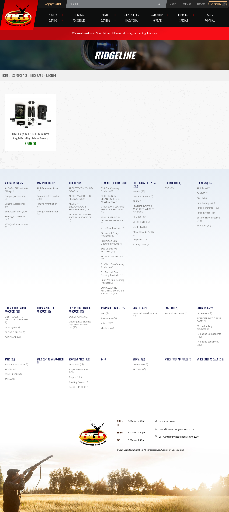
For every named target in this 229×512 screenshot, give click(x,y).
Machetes (107, 328)
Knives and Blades (113, 308)
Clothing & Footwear (144, 184)
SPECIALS (139, 369)
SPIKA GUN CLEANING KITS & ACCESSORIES (112, 209)
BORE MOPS (13, 337)
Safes (210, 15)
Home (5, 75)
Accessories (79, 20)
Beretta (139, 191)
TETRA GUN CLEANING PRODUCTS (15, 310)
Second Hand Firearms (208, 219)
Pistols (202, 198)
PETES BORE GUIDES (112, 258)
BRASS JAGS (12, 327)
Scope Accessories (78, 371)
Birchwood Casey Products (110, 234)
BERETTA (140, 226)
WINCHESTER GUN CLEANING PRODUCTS (113, 220)
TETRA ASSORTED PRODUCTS (45, 310)
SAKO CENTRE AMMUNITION (50, 361)
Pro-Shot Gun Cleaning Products (112, 266)
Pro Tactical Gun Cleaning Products (112, 274)
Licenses (201, 4)
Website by (172, 450)
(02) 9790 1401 (53, 4)
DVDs (169, 188)
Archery (53, 15)
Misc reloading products (204, 327)
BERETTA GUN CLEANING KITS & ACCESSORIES (110, 199)
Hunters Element (143, 196)
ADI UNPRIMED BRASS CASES (209, 320)
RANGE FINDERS (79, 387)
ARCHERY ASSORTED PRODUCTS (80, 197)
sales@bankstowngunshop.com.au (175, 429)
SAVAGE (202, 193)
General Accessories (15, 205)
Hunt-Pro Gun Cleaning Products (112, 281)
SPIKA (138, 201)
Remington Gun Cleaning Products (111, 242)
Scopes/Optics (131, 15)
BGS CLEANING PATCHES (109, 250)
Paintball (210, 20)
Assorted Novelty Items (145, 315)
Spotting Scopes (78, 382)
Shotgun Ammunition (48, 213)
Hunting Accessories (15, 218)
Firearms (79, 15)
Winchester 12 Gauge (210, 359)
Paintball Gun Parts (176, 313)
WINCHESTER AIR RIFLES (178, 359)
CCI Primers (204, 313)
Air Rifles (203, 188)
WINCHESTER (141, 222)
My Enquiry (218, 4)
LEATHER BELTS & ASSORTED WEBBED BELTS (144, 209)
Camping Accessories (16, 197)
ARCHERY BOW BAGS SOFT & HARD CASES (80, 217)
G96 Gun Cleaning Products (110, 190)
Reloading (183, 15)
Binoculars (36, 75)
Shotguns (204, 225)
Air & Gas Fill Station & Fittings (16, 190)
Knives (105, 15)
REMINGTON (141, 217)
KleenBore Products (112, 228)
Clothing (105, 20)
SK (103, 359)
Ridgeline (140, 239)
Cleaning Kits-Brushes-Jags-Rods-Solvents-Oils (80, 324)
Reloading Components (209, 335)
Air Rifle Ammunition (47, 190)
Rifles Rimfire (206, 212)
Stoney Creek (141, 244)
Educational (131, 20)
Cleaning (53, 20)
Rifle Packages (206, 203)
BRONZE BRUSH (15, 332)
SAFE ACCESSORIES (16, 364)
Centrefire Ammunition (48, 197)
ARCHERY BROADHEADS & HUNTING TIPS (79, 206)
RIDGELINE (12, 369)
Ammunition (157, 15)
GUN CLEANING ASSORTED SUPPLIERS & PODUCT (113, 290)
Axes (104, 313)
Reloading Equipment (208, 343)
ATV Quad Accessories (16, 226)
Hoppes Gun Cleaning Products (80, 310)
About (173, 4)
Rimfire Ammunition (47, 205)
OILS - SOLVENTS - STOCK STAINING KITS (16, 319)
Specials (183, 20)
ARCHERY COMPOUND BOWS (81, 190)
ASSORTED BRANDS (143, 233)
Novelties (158, 20)
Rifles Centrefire (208, 207)
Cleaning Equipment (114, 183)
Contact (187, 4)
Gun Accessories (16, 211)
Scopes (75, 377)
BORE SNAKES (78, 316)
